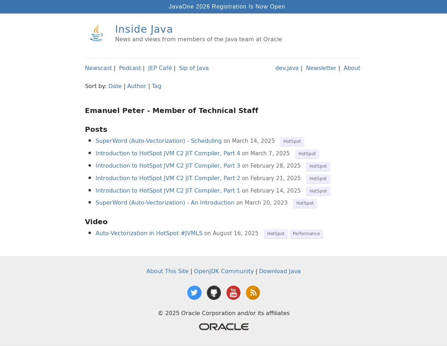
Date (115, 86)
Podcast (130, 68)
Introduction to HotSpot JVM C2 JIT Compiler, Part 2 (168, 178)
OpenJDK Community (224, 271)
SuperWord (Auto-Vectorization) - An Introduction (165, 202)
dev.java (287, 68)
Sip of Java (194, 68)
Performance (306, 233)
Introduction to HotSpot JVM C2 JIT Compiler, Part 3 (168, 166)
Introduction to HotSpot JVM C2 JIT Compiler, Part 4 (168, 153)
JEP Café (160, 68)
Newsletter (321, 68)
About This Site (167, 271)
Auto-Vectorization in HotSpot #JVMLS (149, 233)
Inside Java (144, 29)
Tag (156, 86)
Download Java (280, 271)
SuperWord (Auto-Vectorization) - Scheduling (159, 141)
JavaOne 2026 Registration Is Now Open (227, 7)
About (352, 68)
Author (136, 86)
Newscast (98, 68)
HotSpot (292, 141)
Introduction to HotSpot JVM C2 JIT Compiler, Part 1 (168, 190)
